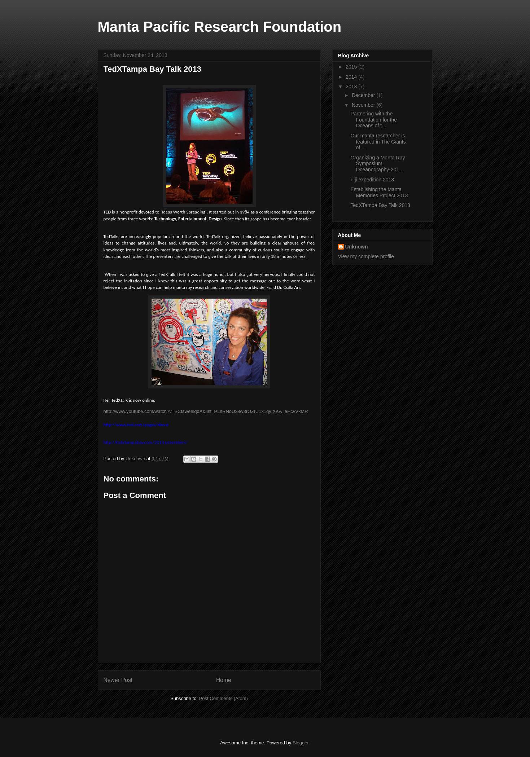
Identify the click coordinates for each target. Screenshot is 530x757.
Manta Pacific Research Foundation (220, 27)
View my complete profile (366, 256)
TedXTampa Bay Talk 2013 (380, 205)
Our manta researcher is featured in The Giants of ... (378, 142)
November (364, 105)
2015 (352, 67)
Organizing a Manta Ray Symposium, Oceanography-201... (377, 164)
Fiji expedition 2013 (372, 179)
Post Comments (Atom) (223, 698)
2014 (352, 77)
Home (223, 680)
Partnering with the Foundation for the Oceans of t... (373, 120)
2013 (352, 86)
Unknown (356, 247)
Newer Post (118, 680)
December (364, 95)
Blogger (300, 742)
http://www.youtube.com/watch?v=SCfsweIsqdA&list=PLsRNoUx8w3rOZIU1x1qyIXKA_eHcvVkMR (206, 411)
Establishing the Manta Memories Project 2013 (379, 192)
